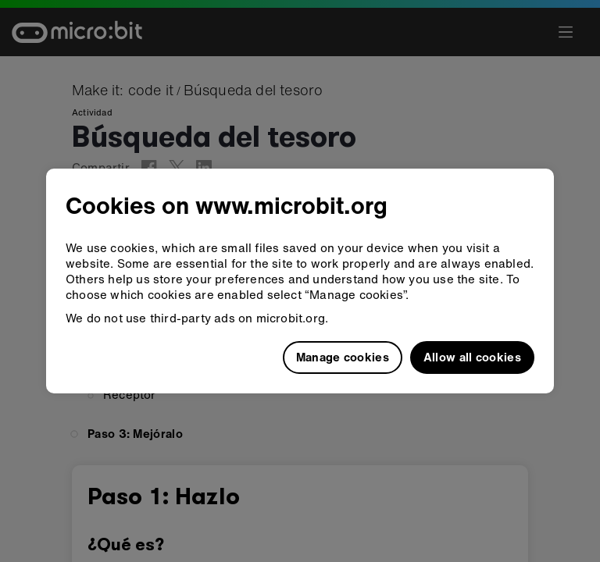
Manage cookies (342, 356)
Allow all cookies (472, 356)
